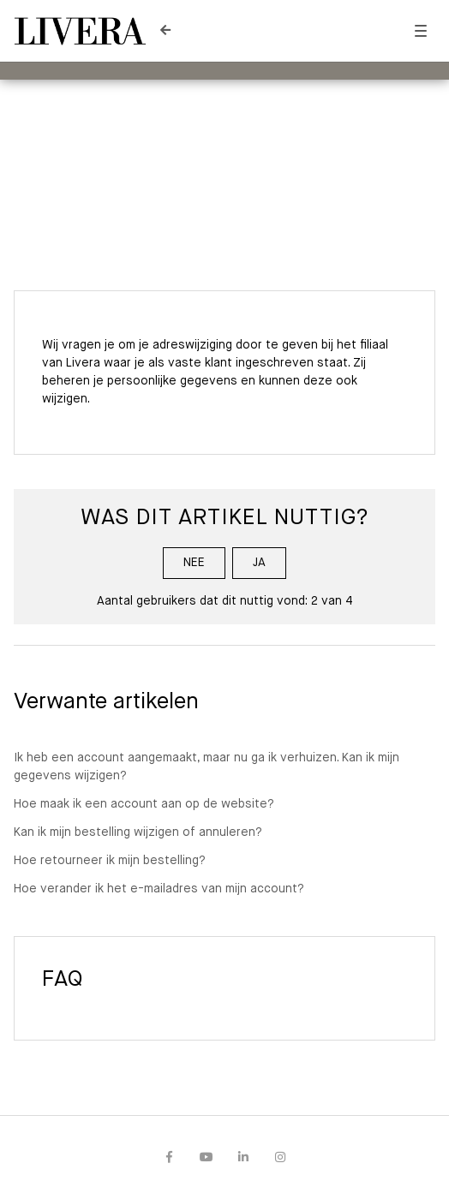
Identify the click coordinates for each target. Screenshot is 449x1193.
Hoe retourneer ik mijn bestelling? (110, 861)
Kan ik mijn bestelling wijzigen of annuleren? (138, 832)
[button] (420, 31)
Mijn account (248, 122)
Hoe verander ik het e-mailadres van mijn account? (159, 889)
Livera (171, 122)
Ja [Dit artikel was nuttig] (259, 563)
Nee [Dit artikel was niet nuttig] (194, 563)
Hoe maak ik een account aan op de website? (144, 804)
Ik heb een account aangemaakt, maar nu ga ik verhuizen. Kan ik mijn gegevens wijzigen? (206, 767)
